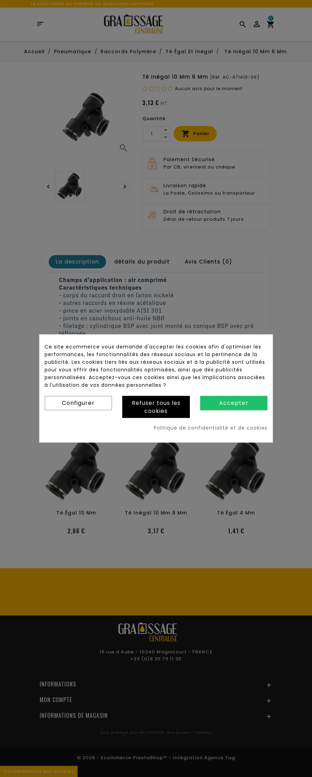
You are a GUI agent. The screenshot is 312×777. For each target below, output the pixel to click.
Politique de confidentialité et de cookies (210, 428)
